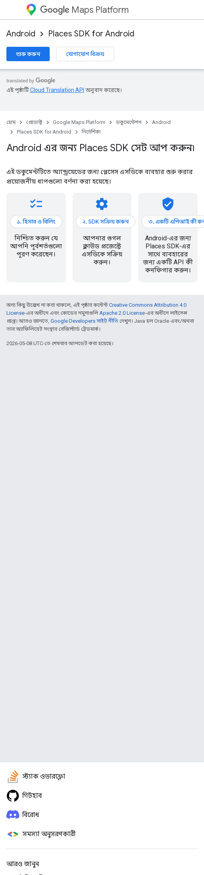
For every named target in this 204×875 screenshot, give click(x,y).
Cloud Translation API (57, 90)
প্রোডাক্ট (34, 122)
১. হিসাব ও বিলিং (36, 221)
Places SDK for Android (91, 34)
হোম (11, 122)
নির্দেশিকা (91, 132)
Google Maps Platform (79, 122)
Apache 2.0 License (122, 313)
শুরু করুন (28, 54)
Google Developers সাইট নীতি (84, 321)
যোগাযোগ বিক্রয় (85, 54)
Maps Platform (84, 9)
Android (20, 34)
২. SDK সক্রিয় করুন (106, 221)
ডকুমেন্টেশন (128, 122)
